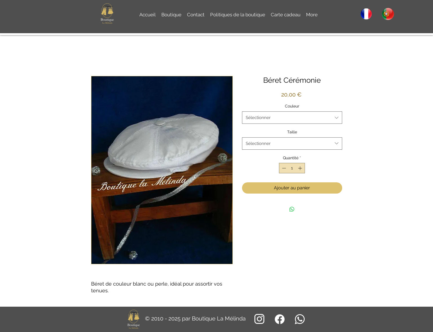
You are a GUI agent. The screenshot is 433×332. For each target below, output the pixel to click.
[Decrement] (283, 168)
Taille (292, 132)
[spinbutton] (292, 168)
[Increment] (300, 168)
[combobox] (292, 117)
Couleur (292, 106)
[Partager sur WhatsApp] (292, 209)
